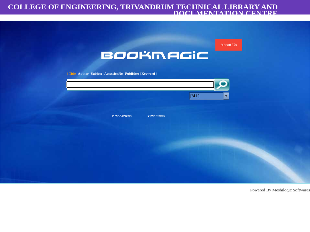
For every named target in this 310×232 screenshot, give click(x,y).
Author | (84, 73)
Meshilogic (282, 190)
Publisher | (133, 73)
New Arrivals (121, 116)
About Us (229, 44)
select (226, 96)
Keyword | (149, 73)
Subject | (97, 73)
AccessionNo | (114, 73)
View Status (156, 116)
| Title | (72, 73)
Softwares (301, 190)
